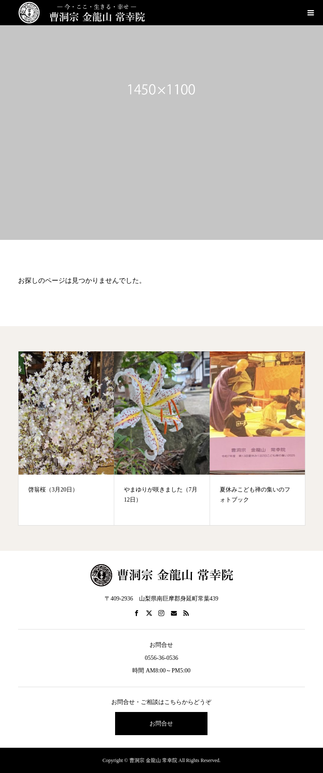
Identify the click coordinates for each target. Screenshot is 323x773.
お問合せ (161, 723)
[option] (66, 438)
